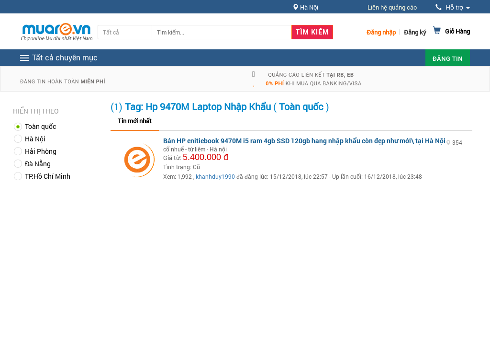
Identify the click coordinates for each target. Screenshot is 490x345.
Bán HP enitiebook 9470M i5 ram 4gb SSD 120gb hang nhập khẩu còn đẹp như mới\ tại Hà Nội (304, 141)
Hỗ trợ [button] (452, 7)
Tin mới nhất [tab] (135, 120)
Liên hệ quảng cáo (392, 7)
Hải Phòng (40, 151)
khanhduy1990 (215, 176)
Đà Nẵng (38, 163)
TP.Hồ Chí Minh (47, 176)
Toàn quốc (40, 126)
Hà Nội (35, 138)
